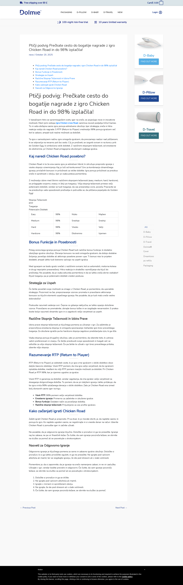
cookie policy (127, 577)
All (146, 227)
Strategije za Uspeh (44, 78)
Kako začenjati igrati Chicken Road (51, 87)
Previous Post (28, 510)
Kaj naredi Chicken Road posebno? (52, 71)
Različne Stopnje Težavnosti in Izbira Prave (55, 81)
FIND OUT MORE (148, 61)
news (31, 54)
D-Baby (147, 232)
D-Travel (147, 242)
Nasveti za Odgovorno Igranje (49, 91)
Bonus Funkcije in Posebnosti (49, 75)
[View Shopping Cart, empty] (155, 3)
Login (157, 12)
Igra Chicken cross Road (67, 126)
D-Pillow (147, 237)
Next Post (121, 510)
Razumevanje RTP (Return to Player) (53, 84)
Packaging (148, 265)
